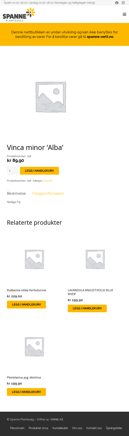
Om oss (77, 428)
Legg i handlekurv (39, 170)
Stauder (48, 180)
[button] (124, 14)
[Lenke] (19, 14)
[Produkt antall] (12, 171)
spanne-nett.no (100, 36)
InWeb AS (57, 419)
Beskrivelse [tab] (16, 193)
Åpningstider (114, 428)
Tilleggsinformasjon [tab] (47, 193)
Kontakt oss (94, 428)
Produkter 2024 (38, 428)
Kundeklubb (60, 428)
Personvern (17, 428)
